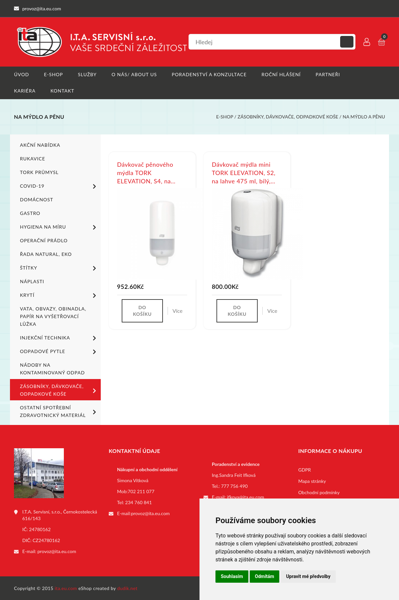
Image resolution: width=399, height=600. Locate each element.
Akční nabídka (40, 144)
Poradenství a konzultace (209, 74)
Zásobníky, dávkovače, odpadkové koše (288, 116)
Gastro (30, 213)
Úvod (21, 74)
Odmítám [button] (264, 576)
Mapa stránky (312, 481)
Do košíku (142, 310)
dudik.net (127, 588)
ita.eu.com (66, 588)
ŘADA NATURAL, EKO (46, 254)
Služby (87, 74)
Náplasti (32, 281)
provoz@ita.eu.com (57, 551)
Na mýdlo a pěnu (364, 116)
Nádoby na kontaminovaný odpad (52, 368)
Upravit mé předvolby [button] (308, 576)
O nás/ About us (134, 74)
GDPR (304, 469)
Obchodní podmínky (319, 492)
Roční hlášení (281, 74)
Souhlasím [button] (232, 576)
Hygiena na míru (59, 227)
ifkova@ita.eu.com (245, 497)
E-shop (53, 74)
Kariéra (25, 91)
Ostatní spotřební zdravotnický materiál (59, 411)
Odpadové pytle (59, 351)
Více (178, 310)
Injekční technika (59, 337)
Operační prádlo (43, 240)
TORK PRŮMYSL (39, 172)
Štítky (59, 268)
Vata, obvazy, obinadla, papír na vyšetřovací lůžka (53, 315)
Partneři (328, 74)
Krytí (59, 295)
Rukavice (32, 158)
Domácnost (36, 199)
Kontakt (62, 91)
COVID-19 (59, 186)
